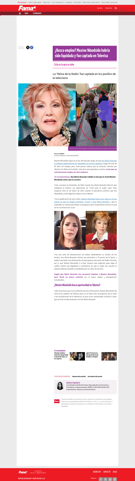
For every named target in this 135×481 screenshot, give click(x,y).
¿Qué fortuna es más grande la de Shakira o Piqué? (93, 354)
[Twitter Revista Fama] (105, 476)
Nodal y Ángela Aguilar (34, 2)
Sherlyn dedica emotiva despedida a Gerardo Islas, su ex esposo (60, 355)
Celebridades (37, 13)
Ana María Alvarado (93, 375)
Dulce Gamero (58, 154)
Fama (26, 13)
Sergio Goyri (46, 2)
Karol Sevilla (77, 2)
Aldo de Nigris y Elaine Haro (109, 2)
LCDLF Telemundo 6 (57, 2)
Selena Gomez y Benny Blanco (91, 2)
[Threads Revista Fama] (115, 476)
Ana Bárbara (68, 2)
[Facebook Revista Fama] (101, 476)
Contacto (106, 468)
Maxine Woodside (77, 375)
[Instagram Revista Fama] (110, 476)
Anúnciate (97, 468)
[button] (26, 47)
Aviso (115, 468)
